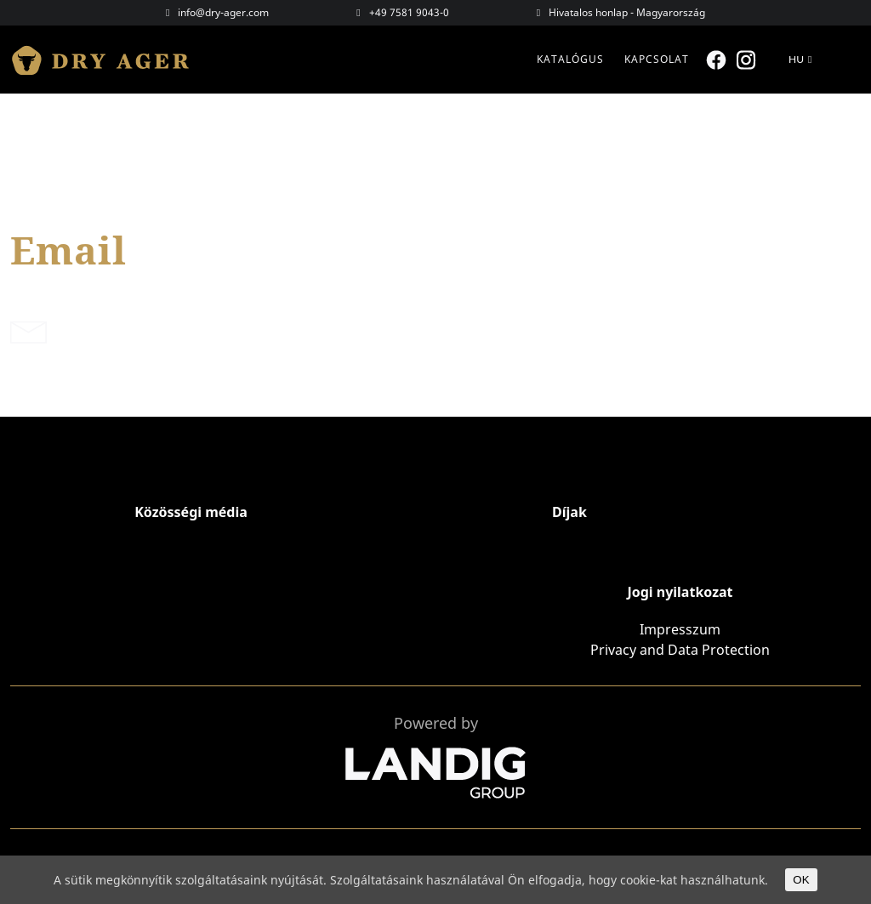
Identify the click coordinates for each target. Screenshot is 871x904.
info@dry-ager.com (223, 12)
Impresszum (680, 629)
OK (801, 879)
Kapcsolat (656, 59)
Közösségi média (191, 512)
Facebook (718, 60)
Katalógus (570, 59)
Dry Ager (108, 59)
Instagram (748, 60)
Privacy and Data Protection (680, 649)
